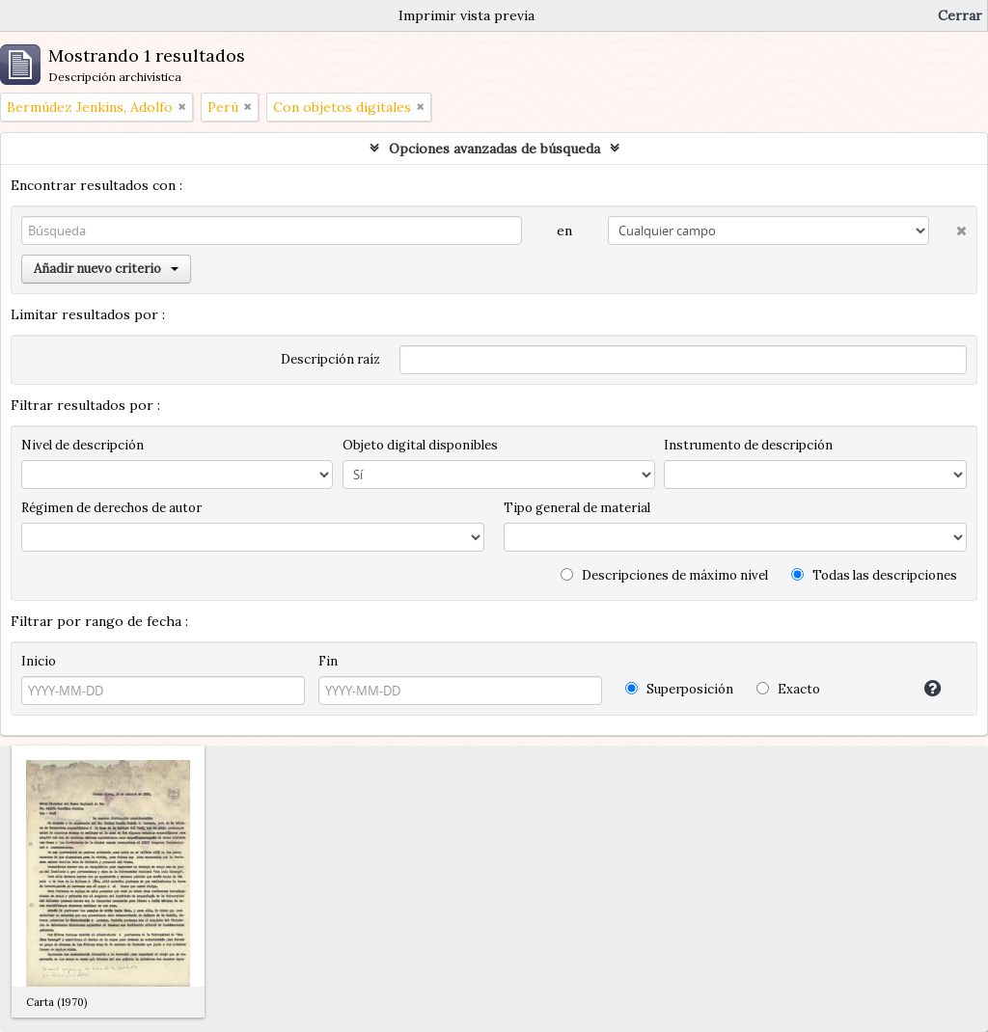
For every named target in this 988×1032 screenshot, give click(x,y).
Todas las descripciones (874, 575)
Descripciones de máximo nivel (664, 575)
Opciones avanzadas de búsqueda (494, 148)
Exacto (788, 689)
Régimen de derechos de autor (111, 508)
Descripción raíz (330, 359)
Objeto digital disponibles (420, 445)
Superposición (679, 689)
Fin (328, 661)
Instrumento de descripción (748, 445)
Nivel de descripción (82, 445)
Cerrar (960, 15)
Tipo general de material (577, 508)
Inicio (38, 661)
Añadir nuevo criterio (106, 268)
